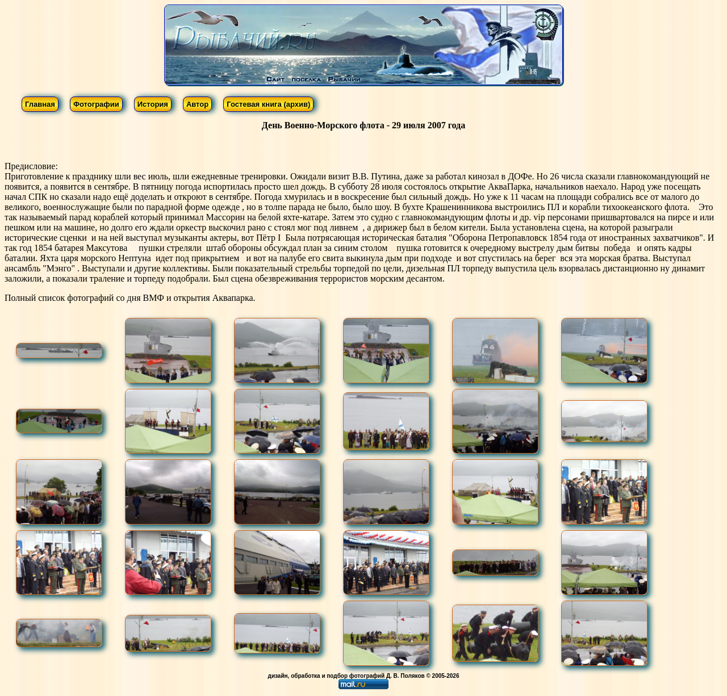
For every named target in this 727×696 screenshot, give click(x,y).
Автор (197, 104)
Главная (40, 104)
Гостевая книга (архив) (268, 104)
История (152, 104)
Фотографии (96, 104)
